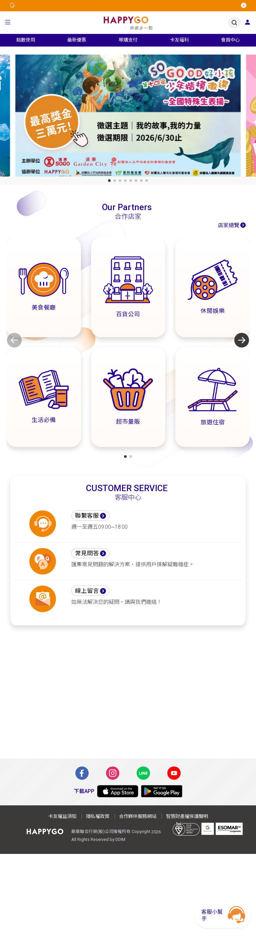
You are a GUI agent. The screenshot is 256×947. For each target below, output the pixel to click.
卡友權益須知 (62, 816)
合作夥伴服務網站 (137, 816)
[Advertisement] (128, 696)
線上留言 (87, 591)
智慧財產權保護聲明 (187, 816)
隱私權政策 (97, 816)
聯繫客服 (87, 515)
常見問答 (87, 553)
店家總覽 (228, 225)
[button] (8, 22)
